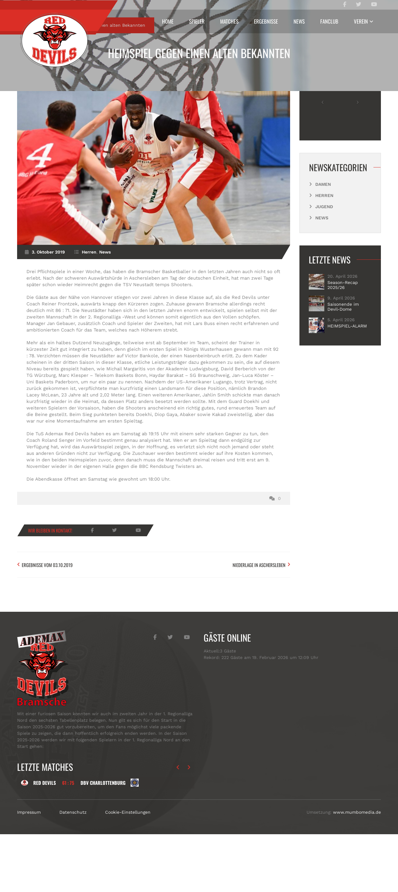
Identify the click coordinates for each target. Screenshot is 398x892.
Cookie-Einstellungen (127, 869)
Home (168, 21)
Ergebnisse (266, 21)
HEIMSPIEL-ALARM (347, 383)
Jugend (324, 264)
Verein (361, 21)
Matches (229, 21)
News (299, 21)
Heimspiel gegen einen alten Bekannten (199, 53)
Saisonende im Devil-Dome (343, 364)
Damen (323, 242)
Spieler (197, 21)
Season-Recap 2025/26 (342, 343)
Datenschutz (72, 869)
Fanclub (329, 21)
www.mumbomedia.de (357, 869)
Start (35, 82)
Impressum (29, 869)
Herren (59, 82)
